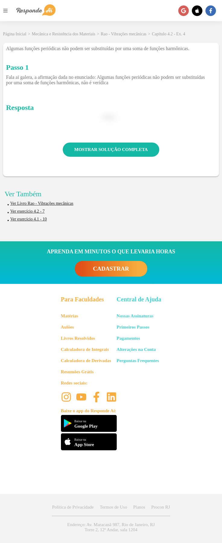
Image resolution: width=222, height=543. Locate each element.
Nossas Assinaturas (135, 315)
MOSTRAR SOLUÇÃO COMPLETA (111, 149)
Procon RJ (160, 507)
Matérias (69, 315)
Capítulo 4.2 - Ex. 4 (168, 34)
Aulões (67, 327)
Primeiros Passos (133, 327)
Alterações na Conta (136, 349)
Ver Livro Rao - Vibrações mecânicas (41, 203)
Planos (139, 507)
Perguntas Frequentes (138, 360)
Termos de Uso (113, 507)
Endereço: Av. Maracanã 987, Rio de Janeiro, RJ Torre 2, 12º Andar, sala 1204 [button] (111, 527)
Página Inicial (14, 34)
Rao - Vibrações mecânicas (124, 34)
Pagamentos (128, 338)
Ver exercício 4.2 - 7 (27, 211)
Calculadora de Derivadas (86, 360)
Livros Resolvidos (78, 338)
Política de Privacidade (73, 507)
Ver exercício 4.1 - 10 (28, 219)
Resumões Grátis (77, 371)
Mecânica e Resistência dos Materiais (63, 34)
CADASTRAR (111, 268)
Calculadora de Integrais (85, 349)
